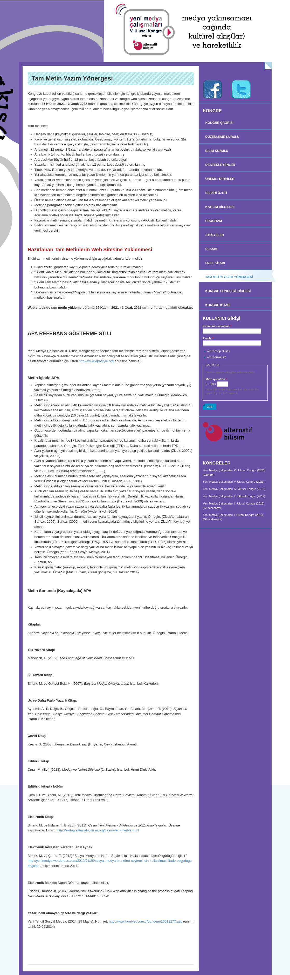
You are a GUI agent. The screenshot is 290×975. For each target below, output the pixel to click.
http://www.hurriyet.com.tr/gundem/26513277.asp (145, 921)
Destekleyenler (220, 165)
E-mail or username (217, 326)
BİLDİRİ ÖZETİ (216, 193)
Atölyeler (214, 235)
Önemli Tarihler (219, 179)
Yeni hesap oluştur (218, 351)
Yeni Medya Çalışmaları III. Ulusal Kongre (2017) (234, 496)
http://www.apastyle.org (96, 361)
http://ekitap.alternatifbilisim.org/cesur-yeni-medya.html (98, 830)
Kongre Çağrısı (219, 123)
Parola (208, 338)
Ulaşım (211, 249)
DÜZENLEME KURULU (222, 137)
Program (213, 221)
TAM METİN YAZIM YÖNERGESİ (229, 277)
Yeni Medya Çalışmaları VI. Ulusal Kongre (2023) (234, 470)
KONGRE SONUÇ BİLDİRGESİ (228, 291)
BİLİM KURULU (216, 151)
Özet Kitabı (215, 263)
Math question (216, 379)
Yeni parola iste (216, 357)
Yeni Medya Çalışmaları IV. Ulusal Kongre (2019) (234, 488)
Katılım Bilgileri (220, 207)
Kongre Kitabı (218, 305)
